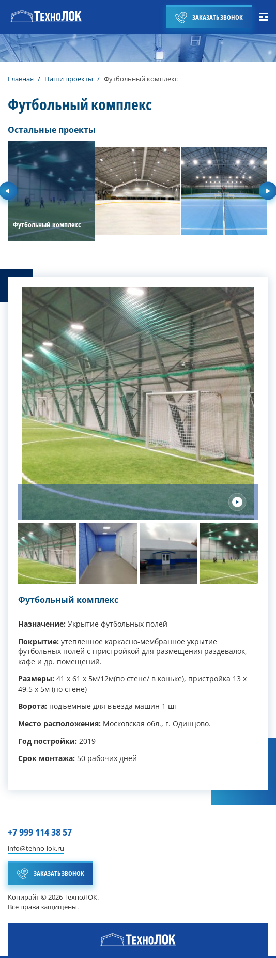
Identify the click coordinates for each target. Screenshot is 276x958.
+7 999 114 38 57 (40, 832)
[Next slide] (237, 502)
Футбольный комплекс (68, 599)
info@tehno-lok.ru (36, 849)
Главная (21, 78)
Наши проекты (68, 78)
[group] (51, 191)
